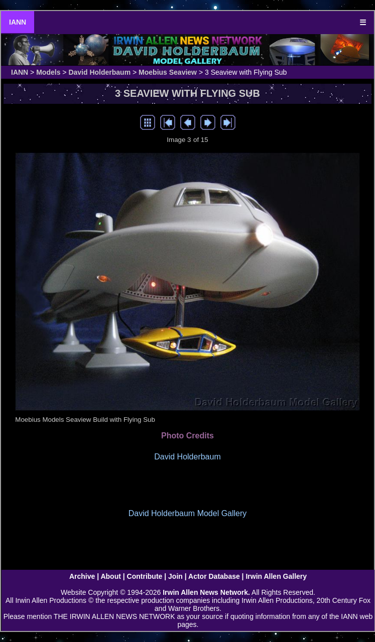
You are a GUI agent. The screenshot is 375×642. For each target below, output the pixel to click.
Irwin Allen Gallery (276, 576)
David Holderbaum (99, 72)
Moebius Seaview (168, 72)
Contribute (145, 576)
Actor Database (214, 576)
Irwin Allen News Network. (206, 592)
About (110, 576)
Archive (82, 576)
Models (48, 72)
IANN (17, 22)
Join (175, 576)
